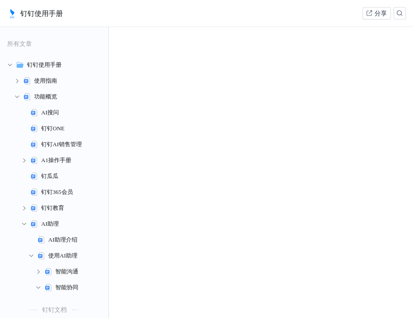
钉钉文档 (54, 309)
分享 (376, 13)
